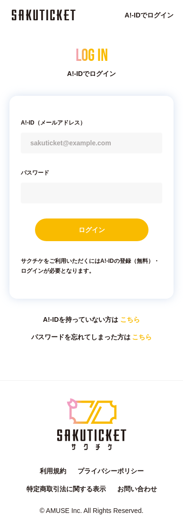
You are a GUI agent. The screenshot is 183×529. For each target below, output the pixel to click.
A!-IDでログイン (149, 15)
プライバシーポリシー (111, 471)
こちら (130, 319)
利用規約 (53, 471)
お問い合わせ (137, 489)
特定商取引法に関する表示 (66, 489)
